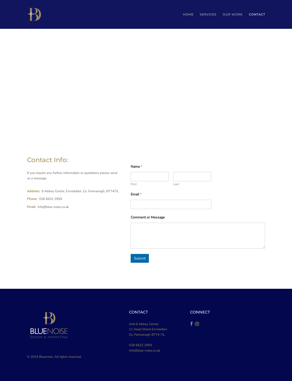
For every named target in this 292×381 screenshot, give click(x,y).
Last (176, 184)
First (134, 184)
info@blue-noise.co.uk (144, 350)
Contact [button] (257, 14)
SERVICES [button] (208, 14)
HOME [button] (188, 14)
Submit (140, 258)
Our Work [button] (233, 14)
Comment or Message (148, 217)
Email (136, 194)
